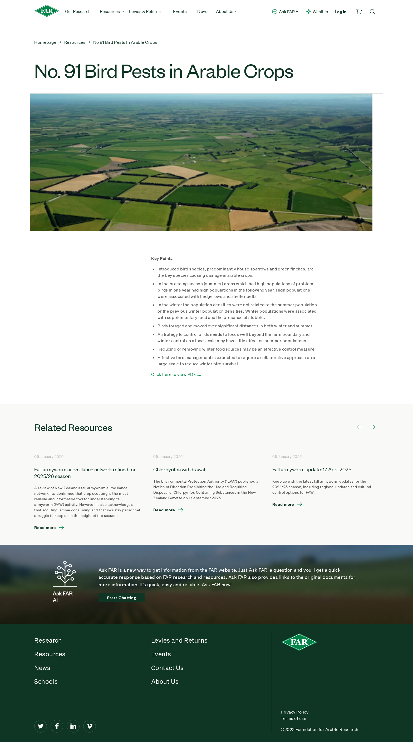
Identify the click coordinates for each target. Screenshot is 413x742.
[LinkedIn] (73, 726)
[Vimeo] (89, 726)
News (203, 11)
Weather (316, 11)
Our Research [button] (80, 11)
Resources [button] (112, 11)
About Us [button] (227, 11)
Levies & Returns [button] (147, 11)
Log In (340, 11)
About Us (165, 681)
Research (48, 640)
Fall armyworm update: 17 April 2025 (311, 469)
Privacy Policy (294, 712)
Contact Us (167, 667)
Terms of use (293, 718)
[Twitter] (40, 726)
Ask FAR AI (285, 11)
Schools (46, 681)
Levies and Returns (179, 640)
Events (180, 11)
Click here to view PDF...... (177, 374)
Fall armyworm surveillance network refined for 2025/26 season (85, 472)
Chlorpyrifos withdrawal (179, 469)
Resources (50, 654)
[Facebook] (57, 726)
